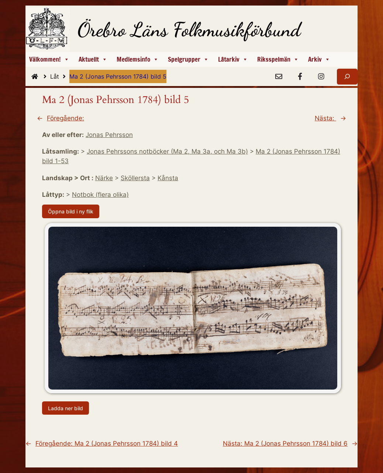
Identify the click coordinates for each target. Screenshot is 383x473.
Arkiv (319, 59)
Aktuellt (93, 59)
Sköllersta (135, 178)
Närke (104, 178)
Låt (59, 76)
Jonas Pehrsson (109, 134)
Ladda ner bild (65, 408)
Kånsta (168, 178)
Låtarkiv (233, 59)
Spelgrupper (188, 59)
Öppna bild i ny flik (70, 211)
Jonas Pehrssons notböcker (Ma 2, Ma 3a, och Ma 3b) (167, 151)
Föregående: (65, 118)
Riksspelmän (278, 59)
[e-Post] (278, 77)
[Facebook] (300, 77)
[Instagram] (321, 77)
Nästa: (325, 118)
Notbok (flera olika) (100, 194)
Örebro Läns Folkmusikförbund (189, 29)
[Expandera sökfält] (347, 77)
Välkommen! (49, 59)
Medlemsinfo (138, 59)
